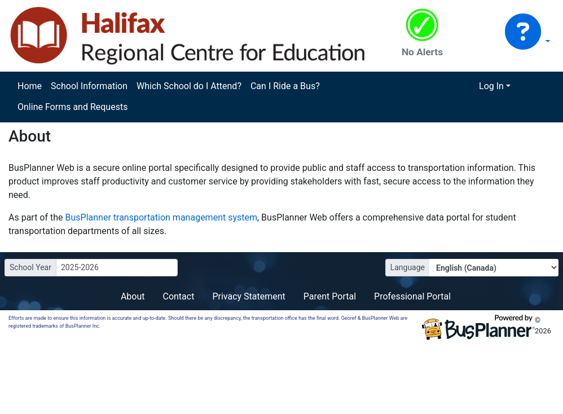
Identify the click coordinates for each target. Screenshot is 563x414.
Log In (491, 86)
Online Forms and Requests (72, 107)
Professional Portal (412, 296)
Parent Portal (330, 296)
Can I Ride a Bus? (285, 86)
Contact (178, 296)
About (133, 296)
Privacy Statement (248, 296)
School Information (89, 86)
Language (407, 267)
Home (29, 86)
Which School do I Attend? (189, 86)
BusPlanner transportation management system (161, 217)
